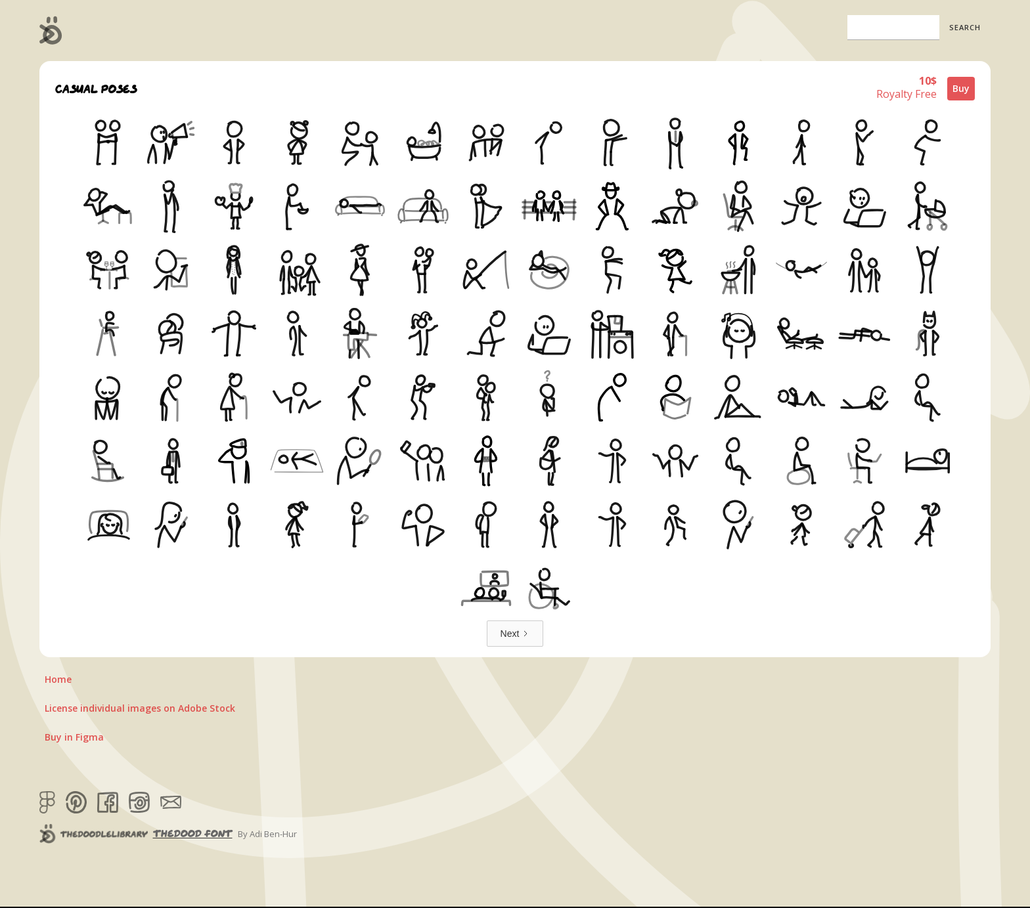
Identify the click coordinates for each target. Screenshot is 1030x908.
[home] (50, 30)
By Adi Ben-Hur (267, 834)
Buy (961, 88)
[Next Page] (515, 633)
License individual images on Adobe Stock (140, 708)
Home (58, 679)
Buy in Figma (74, 737)
